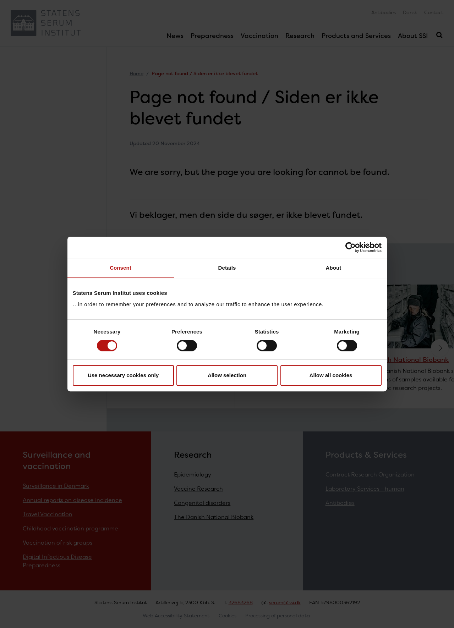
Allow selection (227, 375)
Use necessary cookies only (123, 375)
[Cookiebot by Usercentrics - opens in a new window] (350, 247)
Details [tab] (227, 268)
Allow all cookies (331, 375)
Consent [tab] (120, 268)
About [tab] (333, 268)
